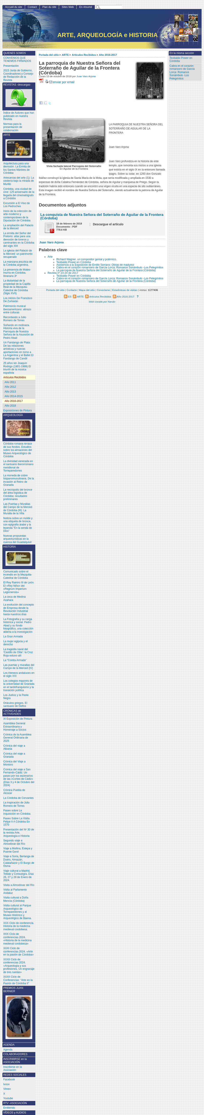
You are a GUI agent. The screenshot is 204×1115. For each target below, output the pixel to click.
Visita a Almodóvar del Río (18, 885)
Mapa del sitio (87, 290)
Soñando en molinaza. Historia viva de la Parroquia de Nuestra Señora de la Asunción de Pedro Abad (18, 331)
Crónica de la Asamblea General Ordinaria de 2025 (17, 737)
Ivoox (6, 1084)
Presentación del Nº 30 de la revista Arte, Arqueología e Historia (18, 832)
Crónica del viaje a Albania (14, 747)
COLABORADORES (15, 1054)
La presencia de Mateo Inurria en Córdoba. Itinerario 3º (16, 273)
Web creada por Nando (102, 301)
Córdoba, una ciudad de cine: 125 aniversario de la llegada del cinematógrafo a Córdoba (18, 193)
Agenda (8, 1049)
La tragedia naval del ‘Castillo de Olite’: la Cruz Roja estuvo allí (18, 652)
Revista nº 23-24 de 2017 (63, 272)
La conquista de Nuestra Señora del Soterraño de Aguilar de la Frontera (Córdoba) (101, 216)
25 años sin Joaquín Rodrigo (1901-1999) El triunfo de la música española (17, 368)
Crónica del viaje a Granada (14, 755)
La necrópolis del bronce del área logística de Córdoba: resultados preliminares (17, 494)
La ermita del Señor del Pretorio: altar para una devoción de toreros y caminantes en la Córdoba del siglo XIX (18, 239)
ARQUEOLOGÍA (18, 426)
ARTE (65, 54)
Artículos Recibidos (84, 54)
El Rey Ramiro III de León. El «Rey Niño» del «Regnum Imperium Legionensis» (18, 587)
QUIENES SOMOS (14, 53)
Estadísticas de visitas (124, 290)
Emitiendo (9, 1107)
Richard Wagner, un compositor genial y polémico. (86, 259)
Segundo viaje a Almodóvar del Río (14, 842)
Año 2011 (10, 382)
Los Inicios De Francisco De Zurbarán (17, 300)
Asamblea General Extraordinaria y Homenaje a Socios (14, 726)
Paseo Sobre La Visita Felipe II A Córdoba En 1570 (16, 821)
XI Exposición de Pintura (17, 718)
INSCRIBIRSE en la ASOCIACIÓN (15, 1061)
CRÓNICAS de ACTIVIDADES (12, 712)
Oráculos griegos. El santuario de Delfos (15, 704)
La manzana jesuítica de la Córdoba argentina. (17, 263)
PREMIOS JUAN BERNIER (18, 1012)
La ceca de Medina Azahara (14, 598)
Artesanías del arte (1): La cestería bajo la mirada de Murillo (18, 181)
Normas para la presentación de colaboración (12, 127)
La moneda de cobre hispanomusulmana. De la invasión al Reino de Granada (18, 480)
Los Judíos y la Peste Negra (16, 697)
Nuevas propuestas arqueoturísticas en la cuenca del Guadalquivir (17, 539)
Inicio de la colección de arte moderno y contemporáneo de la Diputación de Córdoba (17, 216)
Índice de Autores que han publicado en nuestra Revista (18, 116)
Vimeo (7, 1088)
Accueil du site (13, 7)
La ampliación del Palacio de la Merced (18, 227)
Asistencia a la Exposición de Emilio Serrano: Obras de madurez (95, 264)
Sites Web (68, 7)
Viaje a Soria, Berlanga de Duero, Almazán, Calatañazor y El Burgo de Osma (18, 861)
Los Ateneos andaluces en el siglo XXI (18, 674)
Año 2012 (10, 386)
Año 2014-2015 (14, 396)
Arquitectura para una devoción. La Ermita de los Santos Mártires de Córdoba (16, 168)
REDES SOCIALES (15, 1074)
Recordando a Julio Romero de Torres (14, 319)
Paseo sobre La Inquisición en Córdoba (16, 812)
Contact (32, 7)
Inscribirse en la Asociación (12, 1068)
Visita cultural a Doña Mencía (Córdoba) (15, 899)
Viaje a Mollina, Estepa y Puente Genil (17, 850)
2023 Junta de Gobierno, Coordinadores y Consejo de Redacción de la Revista (18, 75)
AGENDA (8, 1044)
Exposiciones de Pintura (17, 410)
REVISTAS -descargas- (18, 95)
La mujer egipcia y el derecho (15, 643)
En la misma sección (182, 53)
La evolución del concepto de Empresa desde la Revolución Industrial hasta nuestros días (18, 609)
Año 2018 (10, 405)
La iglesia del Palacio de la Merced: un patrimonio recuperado (17, 253)
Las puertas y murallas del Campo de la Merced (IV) (18, 666)
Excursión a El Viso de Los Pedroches (16, 205)
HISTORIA (18, 555)
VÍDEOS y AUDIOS (14, 1112)
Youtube (8, 1098)
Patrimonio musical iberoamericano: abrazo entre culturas (17, 309)
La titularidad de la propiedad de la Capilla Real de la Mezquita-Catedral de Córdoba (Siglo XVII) (16, 287)
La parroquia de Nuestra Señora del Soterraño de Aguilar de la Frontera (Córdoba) (106, 270)
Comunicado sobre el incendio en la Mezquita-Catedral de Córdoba (17, 574)
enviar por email (62, 82)
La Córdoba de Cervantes (18, 798)
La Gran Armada (13, 636)
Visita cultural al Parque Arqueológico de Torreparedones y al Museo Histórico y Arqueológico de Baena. (17, 912)
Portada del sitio (49, 54)
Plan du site (49, 7)
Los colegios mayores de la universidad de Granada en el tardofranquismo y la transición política (18, 685)
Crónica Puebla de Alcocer (14, 792)
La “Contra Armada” (15, 660)
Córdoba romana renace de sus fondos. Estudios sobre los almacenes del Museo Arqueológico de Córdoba (17, 450)
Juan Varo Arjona (86, 76)
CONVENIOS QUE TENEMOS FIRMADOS (17, 59)
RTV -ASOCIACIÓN (15, 1103)
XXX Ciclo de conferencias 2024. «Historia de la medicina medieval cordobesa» (17, 938)
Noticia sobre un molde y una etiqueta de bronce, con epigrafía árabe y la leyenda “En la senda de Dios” (17, 524)
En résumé (85, 7)
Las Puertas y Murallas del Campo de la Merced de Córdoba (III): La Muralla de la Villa (17, 508)
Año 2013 (10, 391)
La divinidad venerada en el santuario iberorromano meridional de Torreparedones (18, 466)
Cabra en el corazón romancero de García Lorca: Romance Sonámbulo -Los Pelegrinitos (109, 267)
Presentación (11, 65)
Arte (50, 256)
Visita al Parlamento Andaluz (15, 891)
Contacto (72, 290)
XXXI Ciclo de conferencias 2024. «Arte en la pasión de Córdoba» (18, 951)
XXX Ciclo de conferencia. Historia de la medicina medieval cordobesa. (18, 926)
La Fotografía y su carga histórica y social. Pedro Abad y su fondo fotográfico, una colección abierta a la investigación (18, 625)
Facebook (9, 1079)
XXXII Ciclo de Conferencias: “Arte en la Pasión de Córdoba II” (18, 980)
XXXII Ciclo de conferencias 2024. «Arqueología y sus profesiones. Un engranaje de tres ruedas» (18, 966)
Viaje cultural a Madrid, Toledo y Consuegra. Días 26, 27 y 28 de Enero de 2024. (18, 875)
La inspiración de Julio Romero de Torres (16, 804)
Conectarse (103, 290)
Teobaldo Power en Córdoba (73, 262)
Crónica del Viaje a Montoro (14, 763)
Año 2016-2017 (108, 54)
